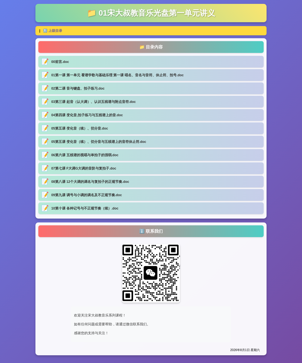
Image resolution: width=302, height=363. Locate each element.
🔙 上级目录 (52, 31)
